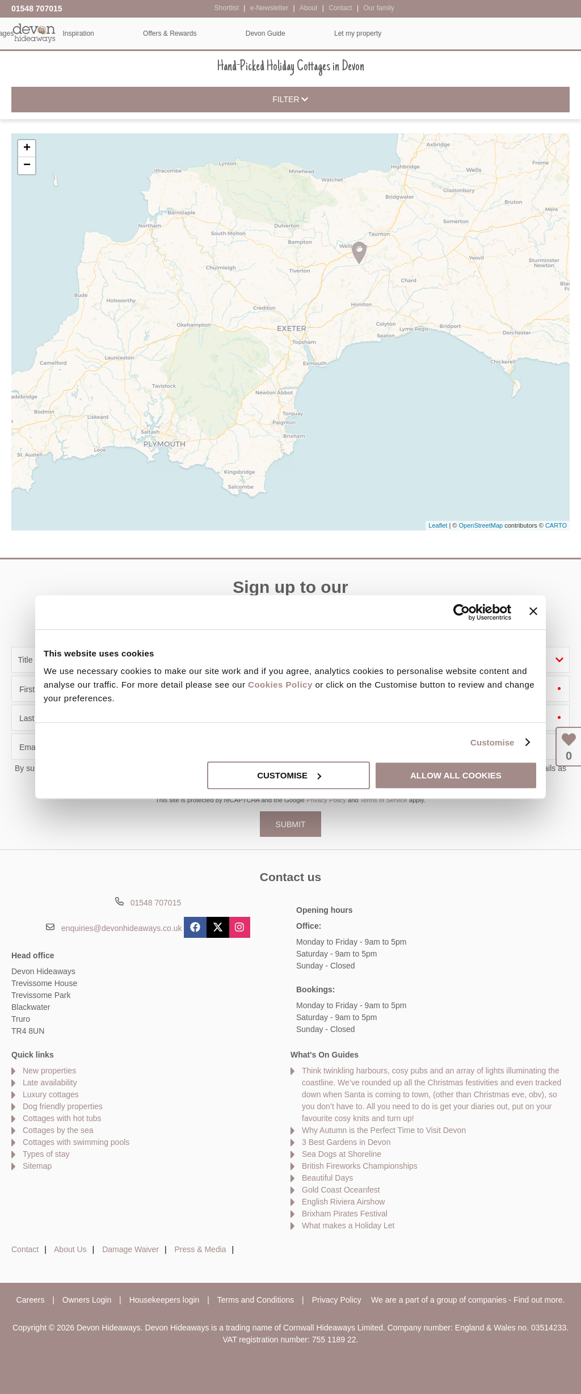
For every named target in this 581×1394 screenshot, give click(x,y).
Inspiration (253, 33)
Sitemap (37, 1165)
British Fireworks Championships (360, 1165)
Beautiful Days (327, 1177)
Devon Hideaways (34, 32)
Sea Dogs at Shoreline (341, 1154)
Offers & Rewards (345, 33)
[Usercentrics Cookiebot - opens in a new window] (461, 612)
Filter (290, 99)
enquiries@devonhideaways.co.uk (121, 928)
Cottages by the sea (58, 1130)
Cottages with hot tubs (62, 1118)
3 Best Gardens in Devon (346, 1142)
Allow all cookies (456, 775)
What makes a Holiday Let (348, 1225)
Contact (25, 1249)
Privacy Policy (326, 800)
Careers (30, 1299)
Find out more (537, 1299)
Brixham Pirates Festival (345, 1213)
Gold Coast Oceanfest (341, 1189)
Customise (492, 742)
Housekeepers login (164, 1299)
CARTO (556, 525)
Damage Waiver (130, 1249)
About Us (70, 1249)
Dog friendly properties (63, 1106)
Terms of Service (383, 800)
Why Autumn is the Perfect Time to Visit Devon (384, 1130)
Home (90, 33)
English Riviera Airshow (343, 1201)
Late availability (50, 1082)
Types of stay (46, 1154)
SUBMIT (291, 824)
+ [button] (27, 148)
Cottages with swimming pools (76, 1142)
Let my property (533, 33)
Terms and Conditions (255, 1299)
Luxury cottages (51, 1094)
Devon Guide (440, 33)
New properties (49, 1070)
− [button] (27, 165)
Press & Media (200, 1249)
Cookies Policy (280, 684)
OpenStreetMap (480, 525)
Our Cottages (168, 33)
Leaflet (437, 525)
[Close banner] (533, 611)
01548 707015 (36, 8)
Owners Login (86, 1299)
